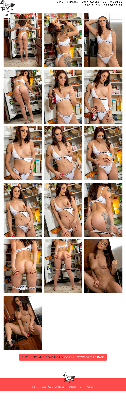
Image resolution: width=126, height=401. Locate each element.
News (35, 396)
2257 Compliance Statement (59, 396)
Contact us (87, 396)
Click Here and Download (63, 367)
